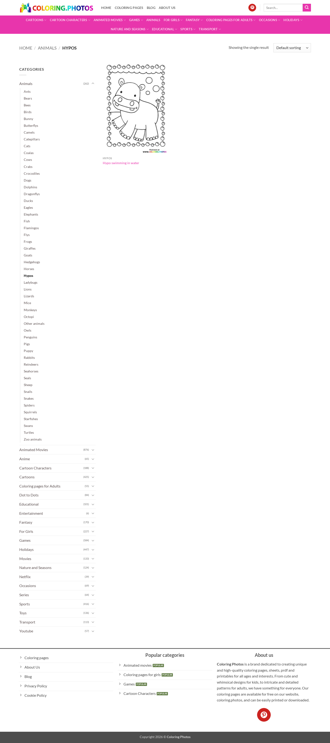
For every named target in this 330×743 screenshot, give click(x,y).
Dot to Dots (29, 495)
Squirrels (30, 412)
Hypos (28, 276)
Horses (29, 269)
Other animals (34, 323)
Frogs (28, 242)
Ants (27, 91)
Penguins (30, 337)
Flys (27, 235)
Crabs (28, 167)
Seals (27, 378)
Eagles (28, 207)
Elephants (31, 214)
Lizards (29, 296)
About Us (167, 8)
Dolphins (30, 187)
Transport (210, 29)
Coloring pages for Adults (231, 20)
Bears (28, 98)
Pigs (27, 344)
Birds (28, 112)
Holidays (292, 20)
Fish (27, 221)
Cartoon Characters (70, 20)
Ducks (28, 201)
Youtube (26, 631)
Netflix (25, 576)
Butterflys (31, 126)
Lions (28, 289)
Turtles (29, 432)
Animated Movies (110, 20)
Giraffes (30, 248)
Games (136, 20)
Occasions (269, 20)
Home (106, 8)
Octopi (29, 317)
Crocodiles (32, 173)
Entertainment (31, 513)
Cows (28, 160)
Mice (27, 303)
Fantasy (194, 20)
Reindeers (31, 364)
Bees (27, 105)
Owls (27, 330)
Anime (24, 459)
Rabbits (29, 358)
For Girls (173, 20)
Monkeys (30, 310)
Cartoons (36, 20)
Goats (28, 255)
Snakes (29, 398)
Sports (187, 29)
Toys (23, 613)
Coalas (29, 153)
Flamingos (31, 228)
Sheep (28, 385)
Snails (28, 392)
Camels (29, 132)
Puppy (28, 351)
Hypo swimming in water (121, 163)
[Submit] (307, 8)
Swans (28, 426)
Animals (153, 20)
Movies (25, 558)
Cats (27, 146)
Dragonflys (32, 194)
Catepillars (32, 139)
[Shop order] (292, 47)
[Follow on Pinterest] (252, 8)
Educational (164, 29)
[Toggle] (93, 83)
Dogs (27, 180)
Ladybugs (30, 282)
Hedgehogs (32, 262)
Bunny (28, 119)
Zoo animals (33, 439)
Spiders (29, 405)
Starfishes (31, 419)
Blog (151, 8)
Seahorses (31, 371)
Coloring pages (129, 8)
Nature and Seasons (130, 29)
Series (24, 594)
